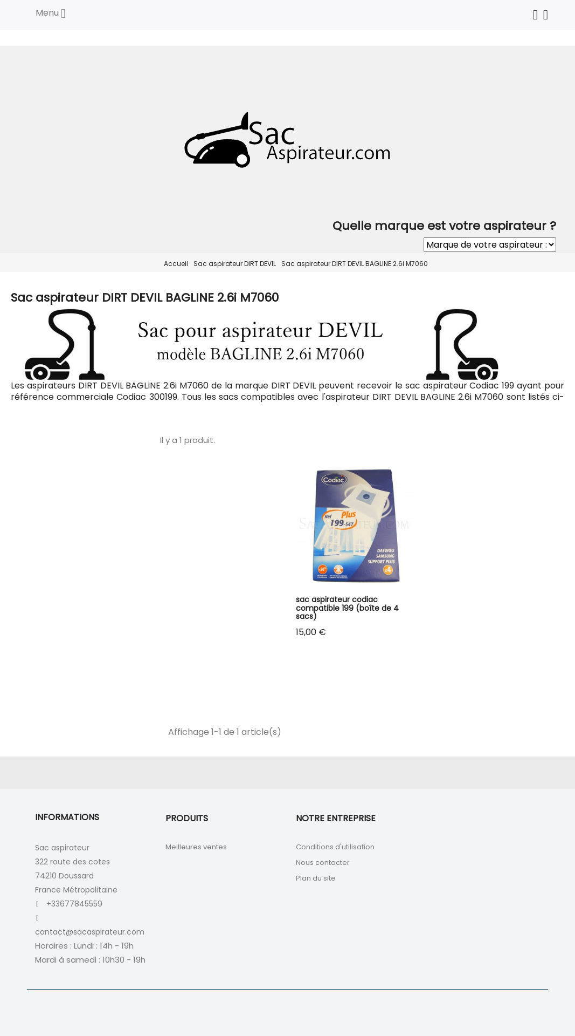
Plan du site (316, 878)
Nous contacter (323, 862)
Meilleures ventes (196, 847)
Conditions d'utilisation (335, 847)
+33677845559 (74, 903)
